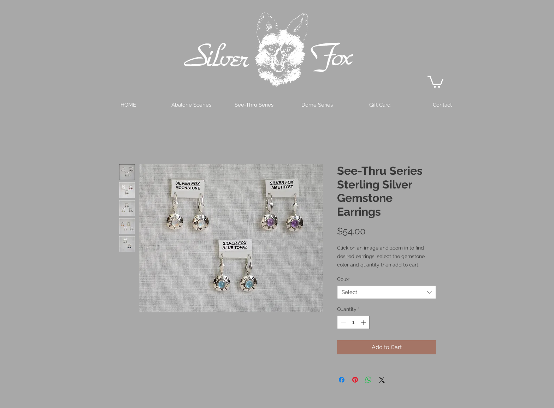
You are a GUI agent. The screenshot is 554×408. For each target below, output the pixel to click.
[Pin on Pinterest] (355, 380)
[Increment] (364, 322)
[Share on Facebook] (341, 380)
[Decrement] (342, 322)
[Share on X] (382, 380)
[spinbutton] (353, 322)
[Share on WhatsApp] (368, 380)
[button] (435, 81)
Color (343, 279)
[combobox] (386, 292)
